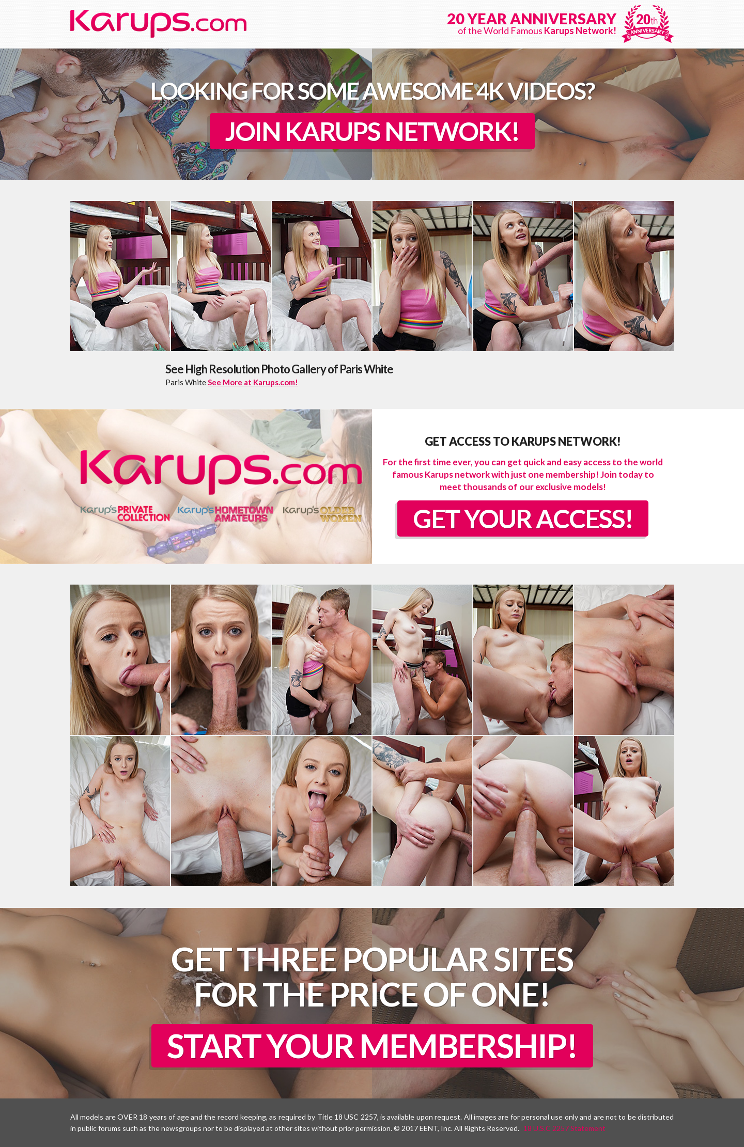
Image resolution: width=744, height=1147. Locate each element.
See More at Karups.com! (253, 382)
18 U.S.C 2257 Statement (564, 1128)
